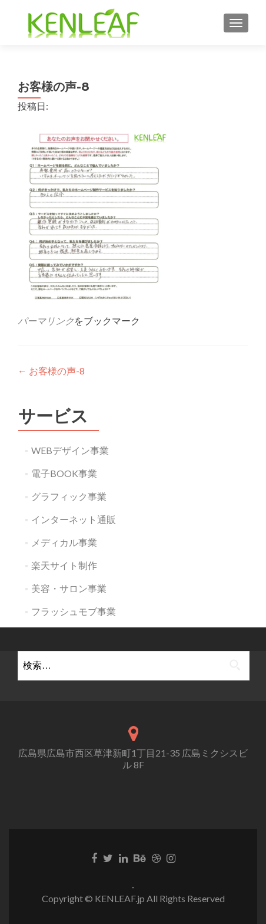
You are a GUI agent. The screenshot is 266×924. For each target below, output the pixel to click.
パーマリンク (46, 320)
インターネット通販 (73, 519)
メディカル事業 (64, 542)
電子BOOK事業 (64, 473)
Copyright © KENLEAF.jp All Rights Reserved (133, 898)
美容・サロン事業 (69, 588)
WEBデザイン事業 (70, 450)
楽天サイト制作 (64, 565)
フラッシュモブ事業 (73, 611)
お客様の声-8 (51, 370)
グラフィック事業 (69, 496)
